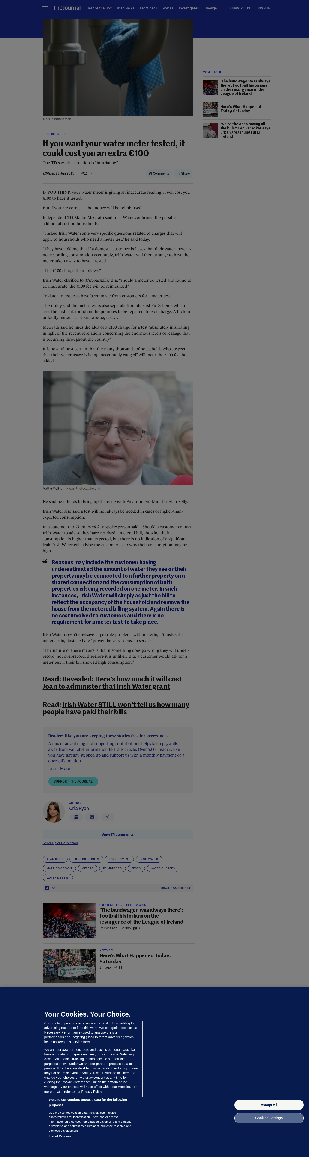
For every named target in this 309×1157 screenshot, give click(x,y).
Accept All (269, 1105)
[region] (154, 1072)
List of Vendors (60, 1136)
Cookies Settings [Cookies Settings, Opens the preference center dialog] (269, 1118)
